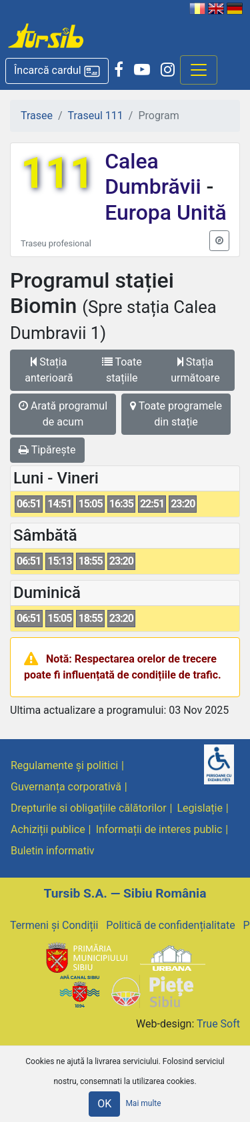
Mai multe (143, 1103)
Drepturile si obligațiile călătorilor (89, 808)
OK (104, 1103)
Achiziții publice (48, 829)
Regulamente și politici (64, 765)
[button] (57, 71)
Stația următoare (195, 370)
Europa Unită (166, 212)
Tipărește (47, 449)
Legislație (200, 808)
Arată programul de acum (63, 414)
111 (57, 173)
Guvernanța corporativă (66, 786)
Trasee (37, 115)
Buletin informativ (53, 850)
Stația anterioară (49, 370)
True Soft (218, 1023)
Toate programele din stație (176, 414)
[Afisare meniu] (198, 70)
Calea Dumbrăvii (155, 173)
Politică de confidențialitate (170, 925)
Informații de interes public (159, 829)
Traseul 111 (95, 115)
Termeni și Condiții (54, 925)
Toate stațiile (122, 370)
